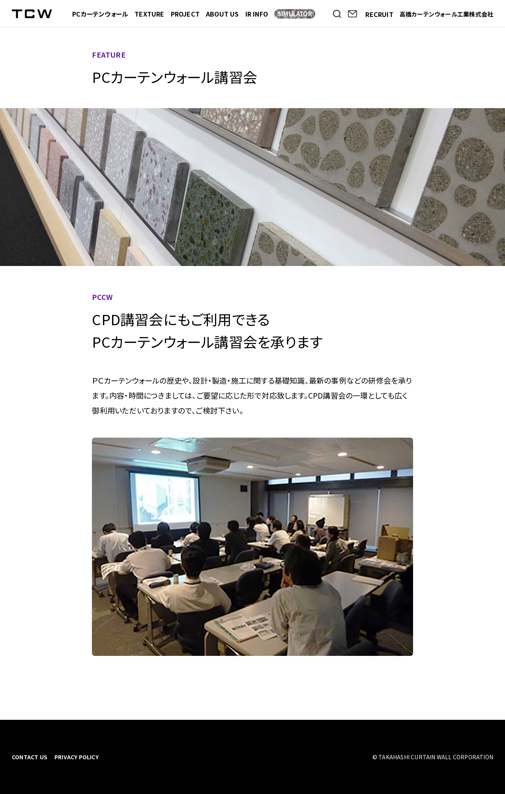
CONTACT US (29, 757)
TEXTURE (149, 14)
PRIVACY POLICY (76, 757)
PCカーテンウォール (100, 14)
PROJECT (185, 14)
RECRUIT (379, 14)
